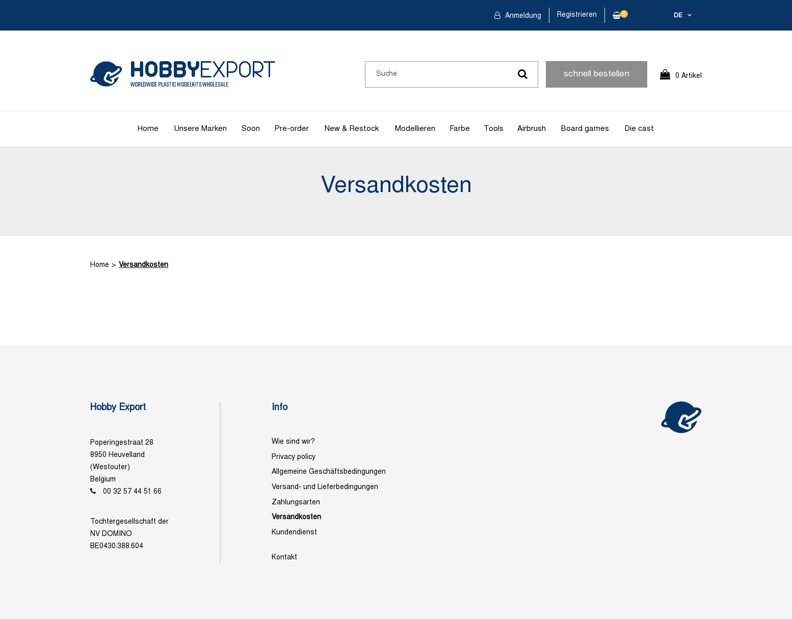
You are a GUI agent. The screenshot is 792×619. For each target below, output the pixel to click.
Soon (251, 128)
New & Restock (352, 128)
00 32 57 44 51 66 (132, 492)
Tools (494, 128)
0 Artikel (688, 76)
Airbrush (531, 128)
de (678, 16)
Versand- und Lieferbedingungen (325, 487)
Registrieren (577, 15)
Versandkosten (143, 265)
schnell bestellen (596, 74)
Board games (585, 128)
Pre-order (291, 128)
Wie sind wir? (293, 442)
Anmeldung (522, 16)
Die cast (639, 128)
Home (148, 128)
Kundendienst (294, 532)
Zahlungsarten (296, 502)
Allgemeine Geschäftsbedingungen (329, 472)
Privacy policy (293, 457)
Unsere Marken (200, 128)
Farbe (460, 128)
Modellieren (415, 128)
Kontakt (284, 557)
